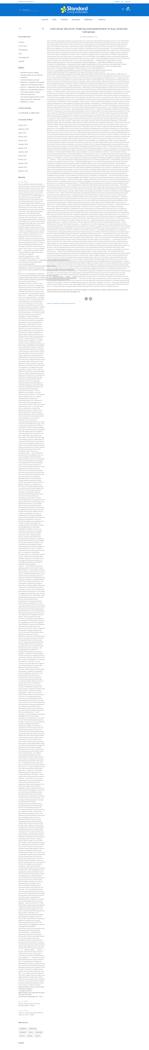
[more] (40, 996)
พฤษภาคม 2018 (23, 152)
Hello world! (35, 113)
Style (20, 54)
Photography (23, 50)
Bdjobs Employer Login (108, 289)
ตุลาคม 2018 (22, 133)
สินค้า (54, 19)
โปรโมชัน (64, 19)
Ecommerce (22, 46)
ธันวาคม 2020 (22, 125)
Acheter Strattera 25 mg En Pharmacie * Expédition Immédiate (32, 81)
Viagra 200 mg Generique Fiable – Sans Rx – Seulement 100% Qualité (32, 86)
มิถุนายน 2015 (22, 167)
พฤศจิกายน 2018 (23, 129)
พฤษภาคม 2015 (23, 171)
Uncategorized (56, 303)
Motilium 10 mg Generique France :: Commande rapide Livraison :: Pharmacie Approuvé (32, 92)
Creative (21, 42)
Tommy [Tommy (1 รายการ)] (22, 1036)
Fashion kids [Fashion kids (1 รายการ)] (32, 1028)
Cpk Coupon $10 (68, 289)
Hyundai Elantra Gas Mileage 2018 (70, 291)
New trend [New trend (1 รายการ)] (23, 1032)
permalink (72, 303)
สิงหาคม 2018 (22, 140)
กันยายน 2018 (22, 137)
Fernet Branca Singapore (80, 289)
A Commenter (23, 113)
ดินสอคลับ (76, 19)
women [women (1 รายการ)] (37, 1036)
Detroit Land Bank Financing (55, 289)
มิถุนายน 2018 (22, 148)
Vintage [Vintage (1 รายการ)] (30, 1036)
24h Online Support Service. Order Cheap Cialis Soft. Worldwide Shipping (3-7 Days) (32, 99)
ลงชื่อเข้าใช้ (117, 1)
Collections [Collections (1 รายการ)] (23, 1028)
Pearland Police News (122, 289)
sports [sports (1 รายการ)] (30, 1032)
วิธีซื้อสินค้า (88, 19)
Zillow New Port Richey (53, 291)
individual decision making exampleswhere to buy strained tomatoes (31, 75)
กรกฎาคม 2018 (23, 144)
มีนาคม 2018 (22, 156)
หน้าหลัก (45, 19)
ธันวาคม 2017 (22, 159)
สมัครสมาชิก (128, 1)
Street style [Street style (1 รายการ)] (39, 1032)
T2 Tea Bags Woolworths (94, 289)
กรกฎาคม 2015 (23, 163)
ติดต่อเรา (102, 19)
